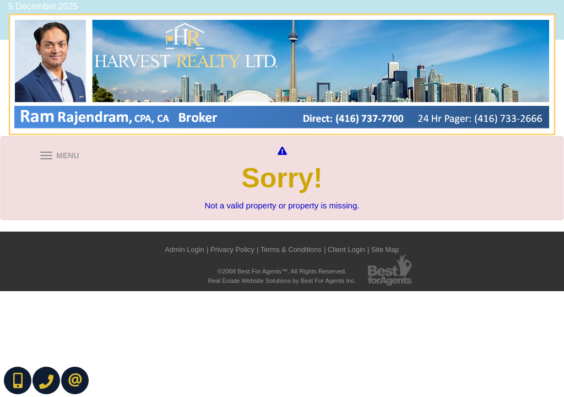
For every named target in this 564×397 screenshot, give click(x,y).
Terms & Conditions (291, 249)
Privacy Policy (232, 249)
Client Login (346, 249)
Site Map (385, 249)
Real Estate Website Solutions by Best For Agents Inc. (282, 280)
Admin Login (184, 249)
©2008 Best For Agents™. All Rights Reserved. (282, 271)
